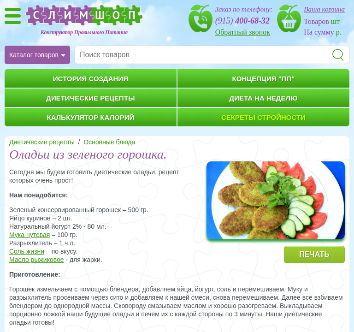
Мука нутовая (29, 234)
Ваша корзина (324, 9)
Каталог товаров (34, 55)
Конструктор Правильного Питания (84, 32)
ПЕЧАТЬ (314, 254)
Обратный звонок (242, 32)
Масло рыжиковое (36, 259)
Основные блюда (109, 142)
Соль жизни (26, 251)
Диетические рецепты (42, 142)
